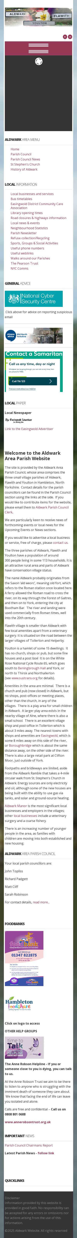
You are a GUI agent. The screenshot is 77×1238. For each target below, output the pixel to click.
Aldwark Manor (16, 806)
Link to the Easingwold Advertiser (29, 429)
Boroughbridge (20, 745)
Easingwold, (49, 735)
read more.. (41, 902)
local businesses (25, 816)
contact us (60, 543)
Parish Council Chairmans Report (29, 1145)
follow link (45, 1153)
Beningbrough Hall (32, 668)
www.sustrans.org (25, 678)
